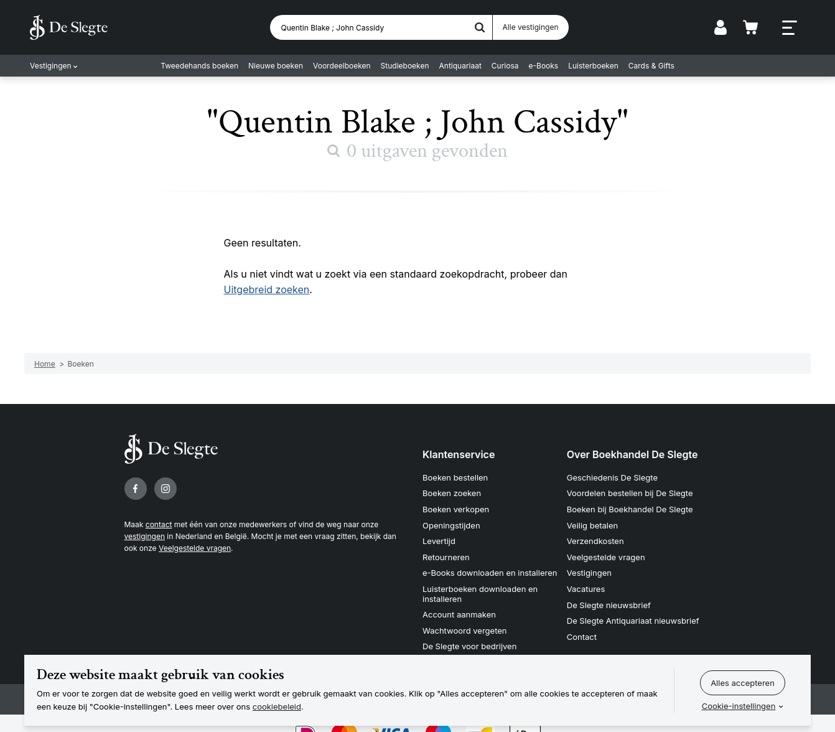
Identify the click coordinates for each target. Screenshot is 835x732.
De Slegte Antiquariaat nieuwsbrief (633, 621)
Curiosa (505, 65)
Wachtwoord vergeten (464, 631)
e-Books (544, 65)
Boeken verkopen (455, 509)
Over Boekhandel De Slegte (632, 454)
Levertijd (438, 541)
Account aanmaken (459, 614)
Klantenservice (458, 454)
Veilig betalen (592, 525)
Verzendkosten (595, 541)
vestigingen (144, 536)
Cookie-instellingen (739, 706)
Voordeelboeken (342, 65)
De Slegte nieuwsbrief (609, 605)
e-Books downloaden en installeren (489, 573)
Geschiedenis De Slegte (612, 477)
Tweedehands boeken (199, 65)
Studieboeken (405, 65)
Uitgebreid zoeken (267, 289)
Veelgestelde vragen (195, 548)
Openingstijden (451, 525)
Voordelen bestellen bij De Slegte (630, 493)
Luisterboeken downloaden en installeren (480, 594)
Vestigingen (51, 65)
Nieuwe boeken (275, 65)
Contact (582, 637)
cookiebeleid (277, 706)
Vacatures (586, 589)
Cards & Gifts (651, 65)
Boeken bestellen (455, 477)
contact (159, 524)
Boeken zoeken (451, 493)
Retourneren (446, 557)
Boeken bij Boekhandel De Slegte (630, 509)
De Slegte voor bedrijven (469, 646)
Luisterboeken (593, 65)
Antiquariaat (460, 65)
